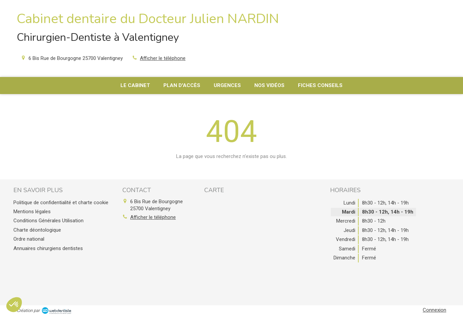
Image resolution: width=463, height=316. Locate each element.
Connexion (434, 310)
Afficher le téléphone (163, 58)
